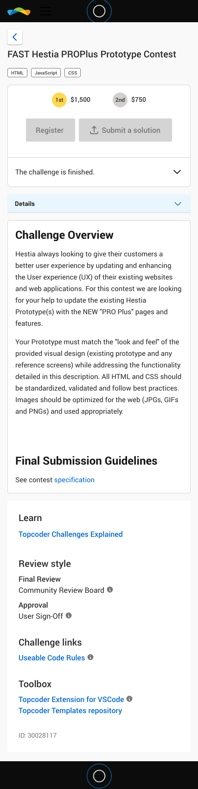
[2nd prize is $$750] (120, 100)
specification (74, 480)
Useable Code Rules (52, 657)
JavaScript (46, 72)
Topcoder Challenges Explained (71, 534)
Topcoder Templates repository (70, 710)
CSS (72, 72)
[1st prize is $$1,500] (59, 100)
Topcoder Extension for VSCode (71, 699)
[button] (177, 172)
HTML (17, 72)
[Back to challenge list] (14, 37)
